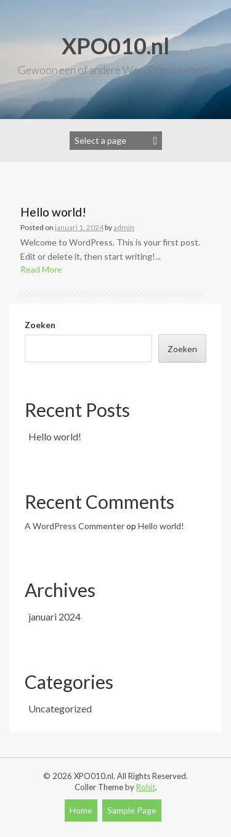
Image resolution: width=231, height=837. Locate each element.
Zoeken (40, 325)
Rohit (145, 787)
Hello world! (53, 212)
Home (81, 810)
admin (123, 227)
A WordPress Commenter (74, 526)
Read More (41, 269)
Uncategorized (60, 708)
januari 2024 (54, 616)
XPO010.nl (115, 45)
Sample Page (131, 810)
